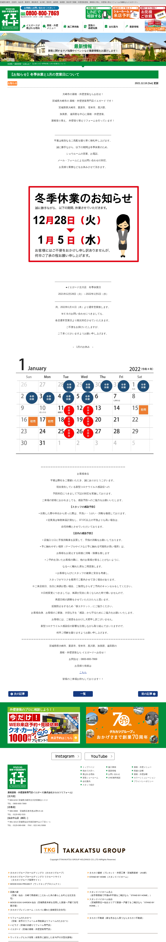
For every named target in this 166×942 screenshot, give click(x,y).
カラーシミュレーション (144, 778)
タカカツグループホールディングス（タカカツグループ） (37, 873)
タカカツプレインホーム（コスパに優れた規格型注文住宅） (38, 910)
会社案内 (111, 26)
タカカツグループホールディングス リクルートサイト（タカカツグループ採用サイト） (36, 878)
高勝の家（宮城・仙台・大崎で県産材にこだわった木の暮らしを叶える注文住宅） (43, 895)
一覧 (83, 693)
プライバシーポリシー (143, 781)
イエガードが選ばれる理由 (31, 26)
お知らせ (12, 83)
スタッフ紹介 (88, 785)
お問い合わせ (114, 774)
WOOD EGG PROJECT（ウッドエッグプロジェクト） (36, 884)
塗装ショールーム (90, 778)
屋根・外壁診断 (141, 774)
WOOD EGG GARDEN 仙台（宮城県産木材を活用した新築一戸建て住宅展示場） (43, 905)
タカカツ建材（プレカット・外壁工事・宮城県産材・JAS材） (118, 873)
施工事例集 (71, 26)
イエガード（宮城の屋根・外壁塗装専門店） (31, 930)
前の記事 (146, 693)
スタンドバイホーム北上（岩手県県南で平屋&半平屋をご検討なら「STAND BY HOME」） (120, 894)
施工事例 (112, 767)
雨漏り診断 (139, 771)
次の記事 (19, 693)
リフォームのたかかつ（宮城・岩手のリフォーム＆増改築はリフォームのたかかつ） (39, 920)
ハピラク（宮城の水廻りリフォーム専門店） (31, 926)
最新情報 (132, 26)
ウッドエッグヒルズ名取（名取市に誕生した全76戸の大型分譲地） (43, 938)
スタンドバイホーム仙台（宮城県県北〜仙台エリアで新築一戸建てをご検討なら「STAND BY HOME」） (122, 903)
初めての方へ (88, 771)
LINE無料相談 (114, 778)
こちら (83, 672)
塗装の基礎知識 (90, 26)
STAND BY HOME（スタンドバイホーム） (109, 876)
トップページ (88, 767)
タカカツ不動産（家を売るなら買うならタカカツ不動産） (116, 918)
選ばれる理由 (88, 774)
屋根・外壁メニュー (50, 26)
